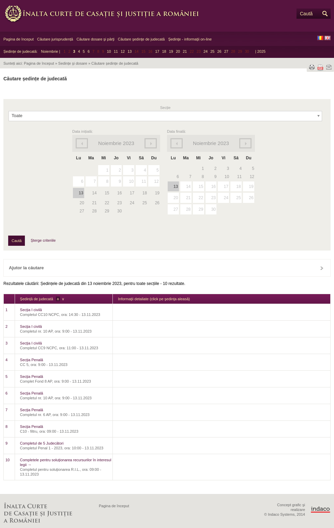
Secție (165, 108)
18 (164, 51)
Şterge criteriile (43, 240)
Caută (306, 13)
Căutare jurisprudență (55, 39)
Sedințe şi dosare (72, 63)
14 (188, 186)
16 (213, 186)
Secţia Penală (31, 360)
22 (201, 197)
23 (213, 197)
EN (327, 38)
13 (129, 51)
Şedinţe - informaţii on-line (190, 39)
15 (201, 186)
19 (171, 51)
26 (219, 51)
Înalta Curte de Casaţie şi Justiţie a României (105, 13)
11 (116, 51)
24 (205, 51)
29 (201, 209)
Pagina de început (18, 39)
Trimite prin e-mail (329, 67)
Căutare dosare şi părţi (95, 39)
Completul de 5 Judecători (42, 443)
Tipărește (312, 67)
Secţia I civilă (31, 310)
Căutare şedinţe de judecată (141, 39)
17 (157, 51)
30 (213, 209)
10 (109, 51)
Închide (321, 268)
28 (188, 209)
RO (320, 38)
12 (123, 51)
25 (212, 51)
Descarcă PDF (320, 67)
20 (178, 51)
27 (226, 51)
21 (185, 51)
